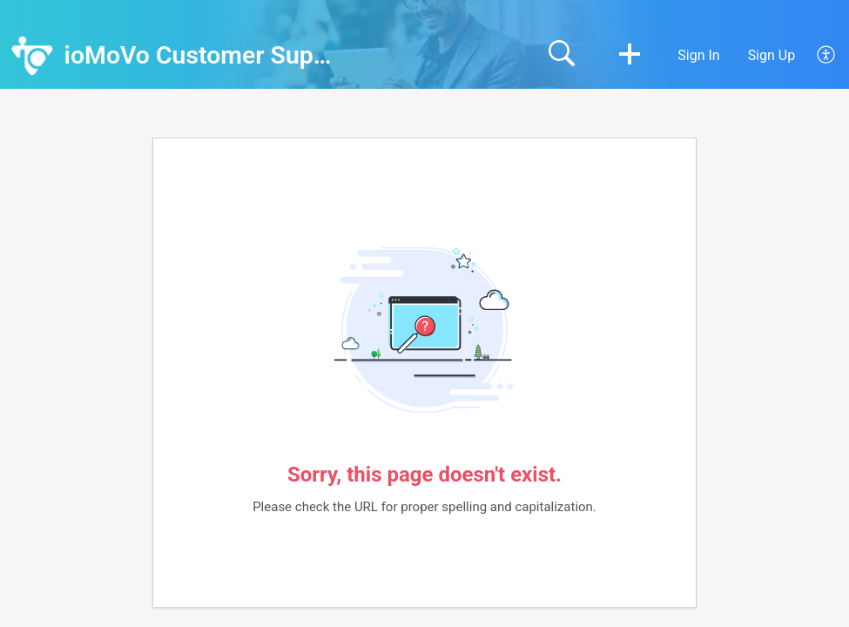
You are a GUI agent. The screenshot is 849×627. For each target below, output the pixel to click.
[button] (630, 55)
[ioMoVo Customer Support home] (32, 56)
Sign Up (772, 55)
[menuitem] (816, 55)
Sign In (698, 55)
